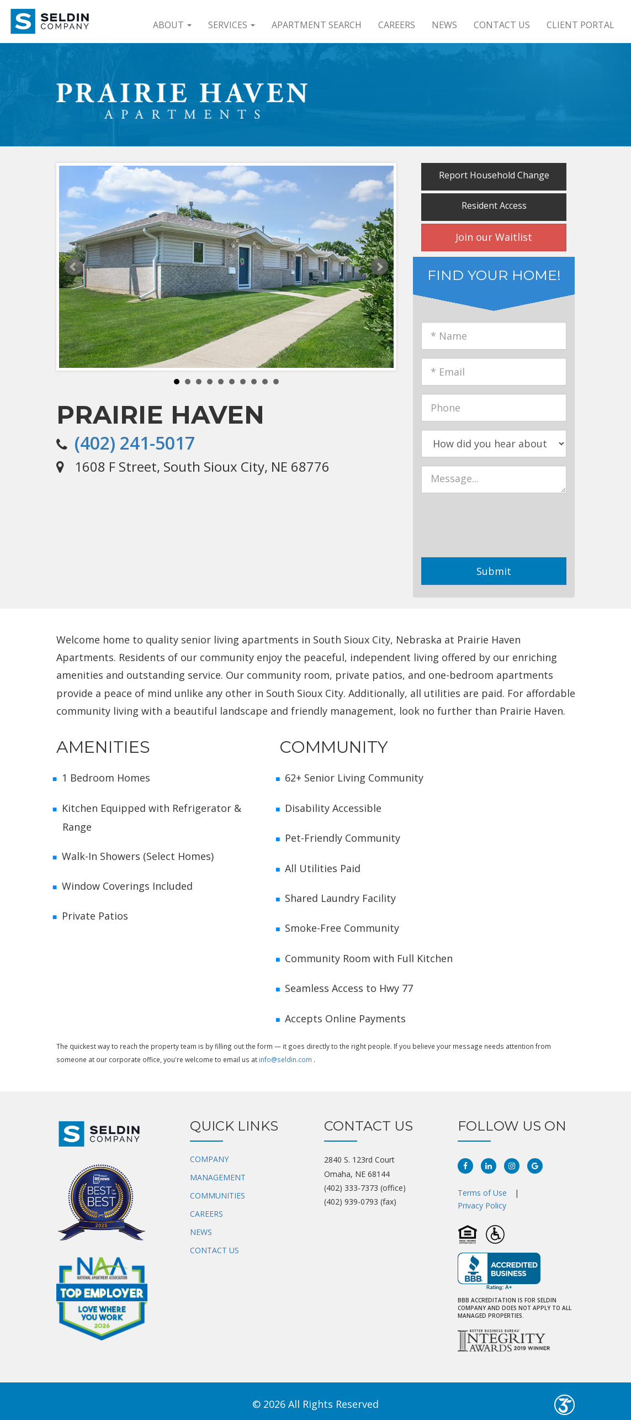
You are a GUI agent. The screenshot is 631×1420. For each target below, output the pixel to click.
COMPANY (209, 1159)
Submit (493, 571)
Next (379, 267)
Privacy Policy (482, 1205)
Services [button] (231, 25)
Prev (73, 267)
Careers (396, 25)
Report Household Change (494, 175)
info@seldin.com (285, 1059)
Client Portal (580, 25)
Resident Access (494, 205)
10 (276, 381)
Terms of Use (482, 1192)
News (444, 25)
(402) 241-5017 (135, 443)
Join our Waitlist (493, 237)
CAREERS (206, 1213)
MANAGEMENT (218, 1177)
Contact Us (502, 25)
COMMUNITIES (217, 1195)
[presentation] (513, 523)
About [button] (172, 25)
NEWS (201, 1232)
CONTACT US (214, 1250)
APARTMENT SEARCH (317, 25)
